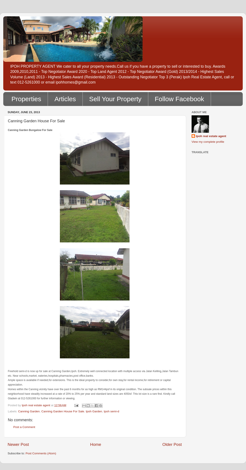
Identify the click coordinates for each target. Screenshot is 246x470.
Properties (26, 98)
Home (95, 444)
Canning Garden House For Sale (62, 411)
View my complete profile (208, 141)
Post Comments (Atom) (41, 453)
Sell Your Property (115, 98)
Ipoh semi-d (111, 411)
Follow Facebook (179, 98)
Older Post (172, 444)
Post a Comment (24, 427)
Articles (65, 98)
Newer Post (18, 444)
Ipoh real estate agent (211, 136)
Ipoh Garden (94, 411)
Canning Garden (29, 411)
